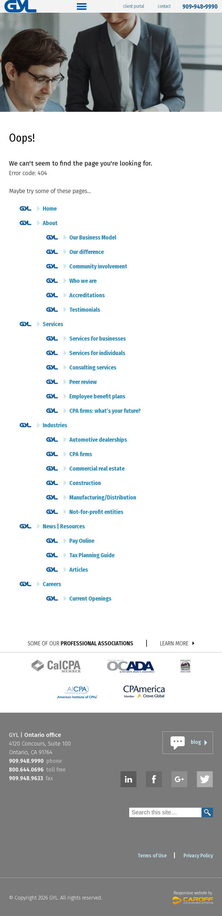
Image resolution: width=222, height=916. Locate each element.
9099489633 (26, 778)
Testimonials (84, 309)
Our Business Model (92, 237)
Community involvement (98, 266)
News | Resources (64, 526)
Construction (85, 483)
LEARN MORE (174, 643)
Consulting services (92, 367)
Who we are (83, 280)
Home (50, 208)
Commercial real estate (97, 468)
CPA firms (80, 454)
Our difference (86, 251)
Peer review (83, 381)
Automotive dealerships (98, 439)
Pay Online (81, 540)
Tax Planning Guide (91, 555)
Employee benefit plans (97, 396)
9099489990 (200, 5)
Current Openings (90, 598)
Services (53, 324)
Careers (52, 584)
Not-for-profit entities (96, 511)
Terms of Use (152, 855)
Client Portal (133, 6)
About (50, 223)
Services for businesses (97, 338)
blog (196, 742)
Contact (164, 6)
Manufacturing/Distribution (102, 497)
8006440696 (26, 769)
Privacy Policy (198, 855)
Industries (55, 425)
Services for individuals (97, 353)
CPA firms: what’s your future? (105, 410)
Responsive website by (193, 896)
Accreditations (87, 295)
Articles (78, 569)
